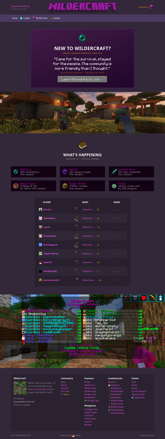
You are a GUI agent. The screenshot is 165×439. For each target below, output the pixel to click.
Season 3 (112, 382)
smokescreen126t (51, 280)
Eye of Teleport (139, 391)
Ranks (135, 388)
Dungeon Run (91, 409)
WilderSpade (115, 400)
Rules (134, 385)
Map (63, 382)
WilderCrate (91, 400)
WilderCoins (90, 394)
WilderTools (40, 18)
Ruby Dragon (90, 412)
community (39, 389)
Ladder (25, 18)
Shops (87, 382)
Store (65, 394)
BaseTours (89, 385)
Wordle (87, 424)
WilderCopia (115, 403)
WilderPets (89, 397)
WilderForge (90, 391)
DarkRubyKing (50, 271)
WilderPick (114, 388)
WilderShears (116, 406)
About (64, 385)
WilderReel (115, 394)
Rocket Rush (90, 418)
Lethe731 (47, 262)
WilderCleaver (116, 413)
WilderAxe (114, 397)
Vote (134, 382)
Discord (64, 388)
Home (15, 18)
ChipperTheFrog (50, 253)
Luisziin (46, 227)
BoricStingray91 (50, 244)
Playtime (113, 385)
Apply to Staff (138, 394)
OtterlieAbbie (49, 236)
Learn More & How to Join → (82, 79)
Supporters (138, 397)
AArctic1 (47, 209)
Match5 (88, 421)
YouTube (65, 391)
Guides (55, 18)
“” (82, 63)
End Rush (88, 415)
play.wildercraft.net (20, 6)
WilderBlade (115, 391)
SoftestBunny (49, 218)
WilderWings (115, 409)
